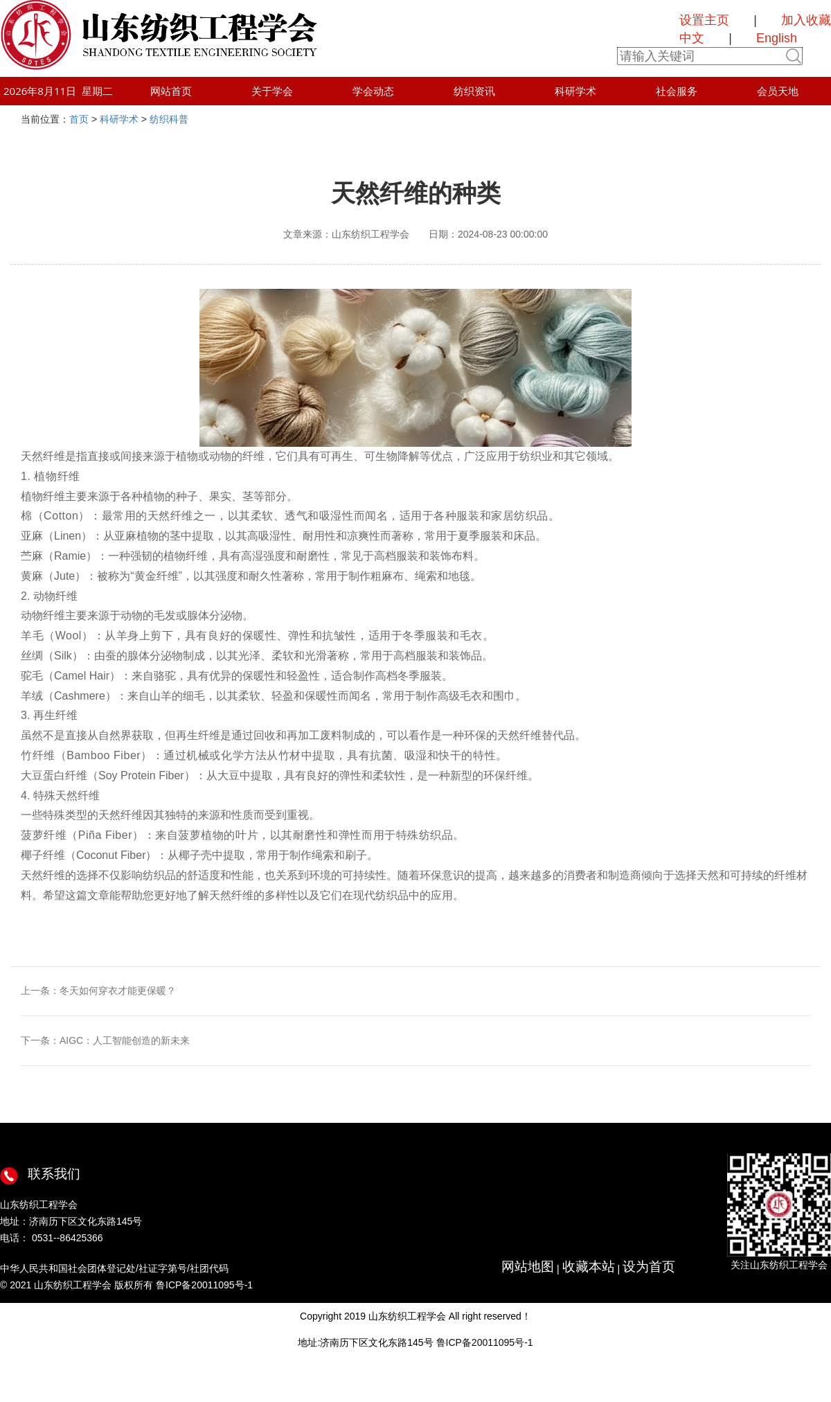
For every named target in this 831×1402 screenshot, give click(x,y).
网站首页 (171, 91)
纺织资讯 (474, 91)
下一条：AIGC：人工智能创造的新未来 (105, 1040)
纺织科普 (169, 119)
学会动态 (373, 91)
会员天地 (777, 91)
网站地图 (527, 1266)
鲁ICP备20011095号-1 (484, 1342)
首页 (79, 119)
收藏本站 (588, 1266)
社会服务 (676, 91)
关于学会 (272, 91)
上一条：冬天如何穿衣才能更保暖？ (98, 990)
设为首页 (649, 1266)
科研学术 (575, 91)
